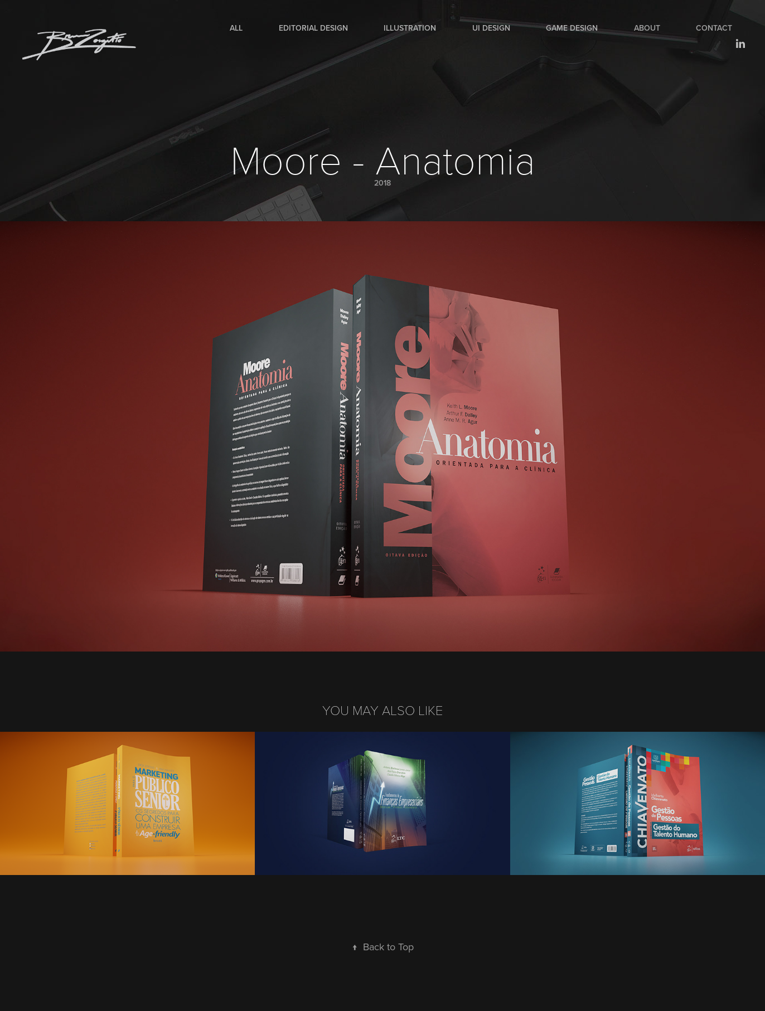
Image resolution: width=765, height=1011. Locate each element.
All (236, 27)
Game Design (572, 27)
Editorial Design (313, 27)
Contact (714, 27)
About (647, 27)
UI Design (491, 27)
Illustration (410, 27)
